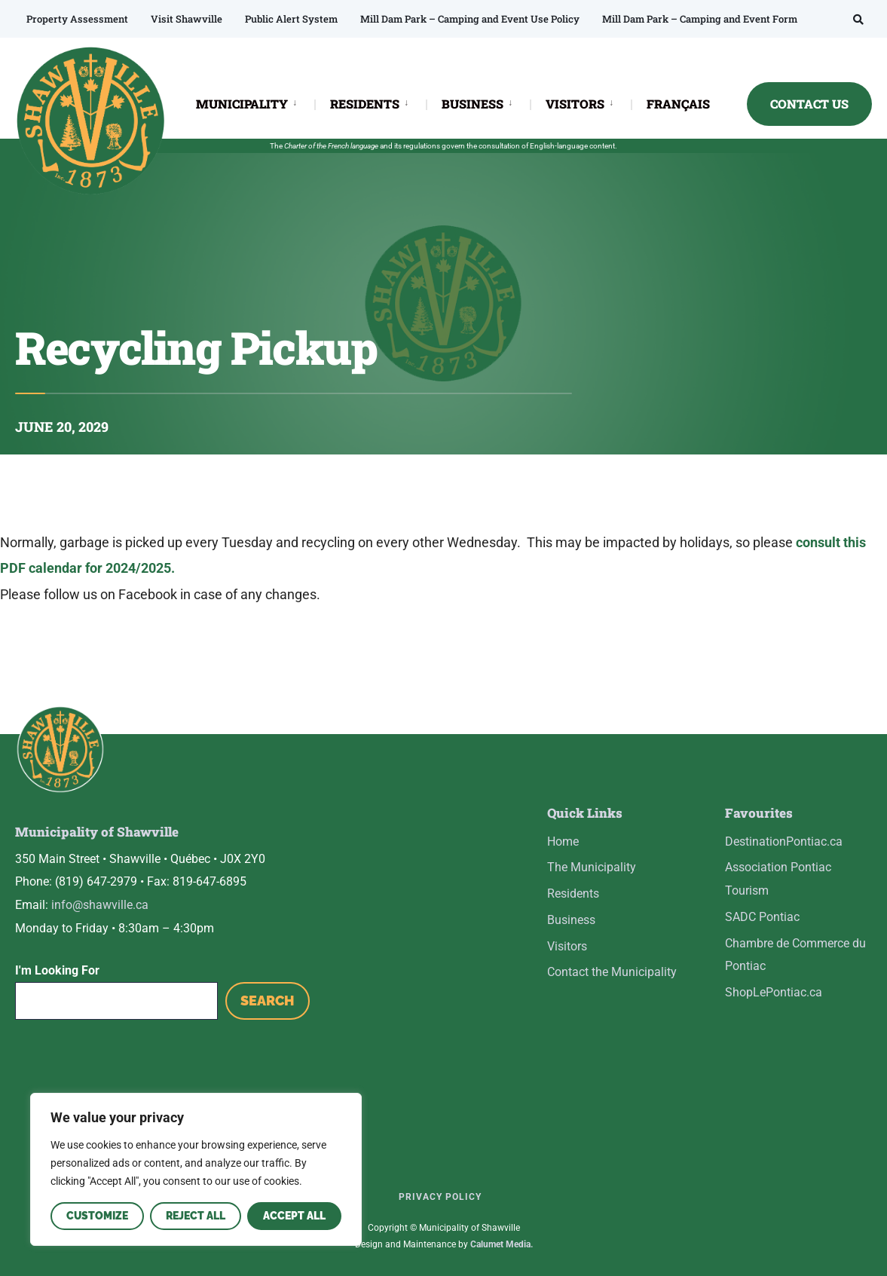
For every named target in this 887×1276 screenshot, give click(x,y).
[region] (196, 1169)
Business (571, 920)
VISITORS (575, 104)
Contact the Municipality (612, 972)
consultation (499, 146)
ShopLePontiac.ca (773, 992)
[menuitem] (255, 102)
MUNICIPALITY (242, 104)
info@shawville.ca (99, 905)
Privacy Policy (440, 1197)
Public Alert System (291, 19)
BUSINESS (472, 104)
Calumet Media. (501, 1244)
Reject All (195, 1216)
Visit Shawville (186, 19)
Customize (97, 1216)
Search (267, 1000)
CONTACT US (809, 104)
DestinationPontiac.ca (784, 841)
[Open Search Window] (858, 19)
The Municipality (591, 867)
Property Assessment (77, 19)
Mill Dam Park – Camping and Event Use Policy (470, 19)
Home (563, 841)
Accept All (294, 1216)
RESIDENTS (364, 104)
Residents (573, 893)
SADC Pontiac (762, 917)
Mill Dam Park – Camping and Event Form (699, 19)
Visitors (567, 946)
